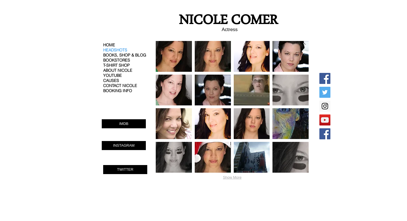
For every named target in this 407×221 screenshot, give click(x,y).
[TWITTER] (125, 169)
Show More (232, 177)
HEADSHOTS (115, 50)
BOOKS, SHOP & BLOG (124, 55)
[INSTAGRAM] (124, 145)
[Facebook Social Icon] (324, 78)
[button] (174, 56)
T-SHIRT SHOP (116, 65)
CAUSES (111, 80)
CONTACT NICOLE (120, 85)
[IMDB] (124, 123)
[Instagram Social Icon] (324, 106)
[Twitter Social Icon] (324, 92)
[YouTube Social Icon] (324, 119)
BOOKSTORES (116, 60)
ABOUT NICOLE (117, 70)
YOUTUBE (112, 75)
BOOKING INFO (117, 90)
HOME (109, 44)
